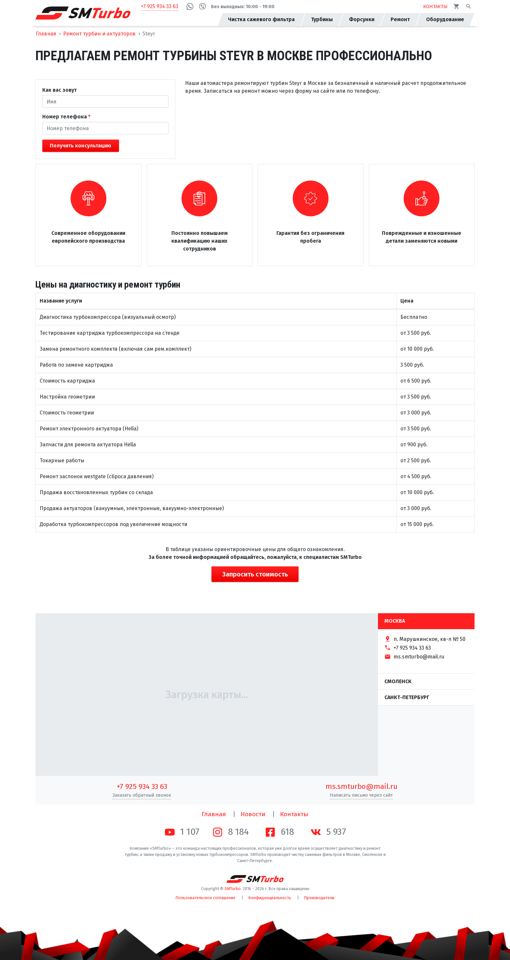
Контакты (294, 814)
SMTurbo (232, 888)
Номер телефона (64, 117)
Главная (46, 34)
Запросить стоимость (255, 574)
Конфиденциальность (269, 897)
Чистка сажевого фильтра (261, 19)
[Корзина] (456, 6)
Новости (253, 814)
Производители (319, 897)
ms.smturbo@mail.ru (361, 786)
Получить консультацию (80, 145)
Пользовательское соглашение (205, 897)
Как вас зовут (59, 90)
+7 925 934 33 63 (159, 6)
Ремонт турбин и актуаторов (99, 34)
